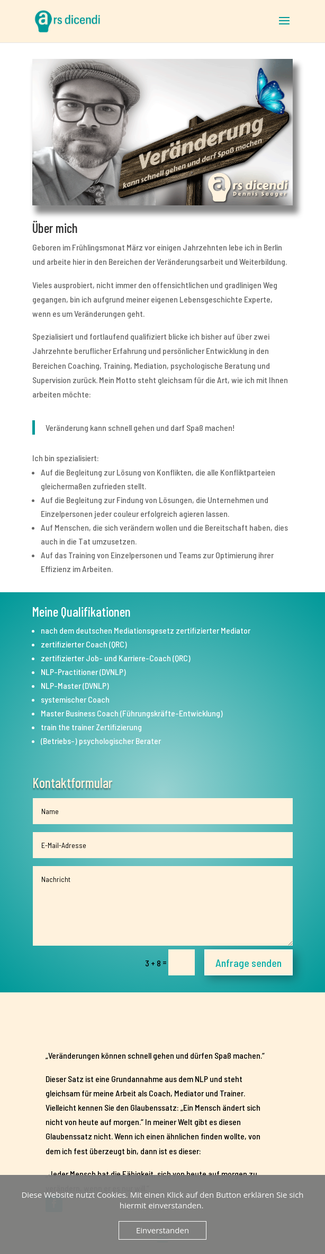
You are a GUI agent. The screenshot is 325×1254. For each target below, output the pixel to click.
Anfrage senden (248, 962)
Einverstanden (162, 1230)
